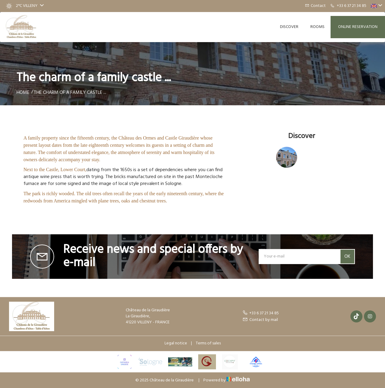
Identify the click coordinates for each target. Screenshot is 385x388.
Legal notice (176, 343)
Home (23, 93)
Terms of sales (208, 343)
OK (347, 256)
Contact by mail (260, 319)
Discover (289, 26)
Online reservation (357, 26)
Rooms (317, 26)
